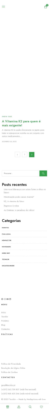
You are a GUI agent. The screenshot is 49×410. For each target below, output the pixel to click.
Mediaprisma (32, 399)
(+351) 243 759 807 (10, 389)
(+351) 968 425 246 (10, 393)
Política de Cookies (9, 372)
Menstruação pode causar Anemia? (19, 196)
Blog (3, 325)
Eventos (5, 228)
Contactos (5, 329)
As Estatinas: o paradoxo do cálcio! (19, 210)
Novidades (6, 247)
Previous (17, 154)
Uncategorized (8, 266)
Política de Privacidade (11, 363)
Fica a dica (6, 234)
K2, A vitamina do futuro (14, 201)
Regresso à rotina (11, 205)
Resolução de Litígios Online (13, 368)
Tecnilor (5, 259)
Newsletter (6, 240)
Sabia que (7, 116)
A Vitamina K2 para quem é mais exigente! (21, 123)
